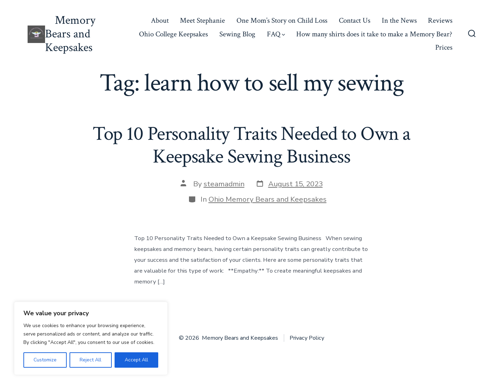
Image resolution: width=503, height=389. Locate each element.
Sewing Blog (237, 34)
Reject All (90, 359)
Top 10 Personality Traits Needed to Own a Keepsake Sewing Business (252, 145)
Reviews (440, 20)
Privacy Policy (307, 338)
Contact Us (354, 20)
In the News (399, 20)
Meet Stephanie (202, 20)
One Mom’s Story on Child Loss (281, 20)
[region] (91, 338)
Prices (443, 47)
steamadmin (224, 184)
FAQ (276, 34)
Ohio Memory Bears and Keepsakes (268, 199)
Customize (45, 359)
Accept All (136, 359)
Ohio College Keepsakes (173, 34)
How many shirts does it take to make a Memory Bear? (374, 34)
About (160, 20)
